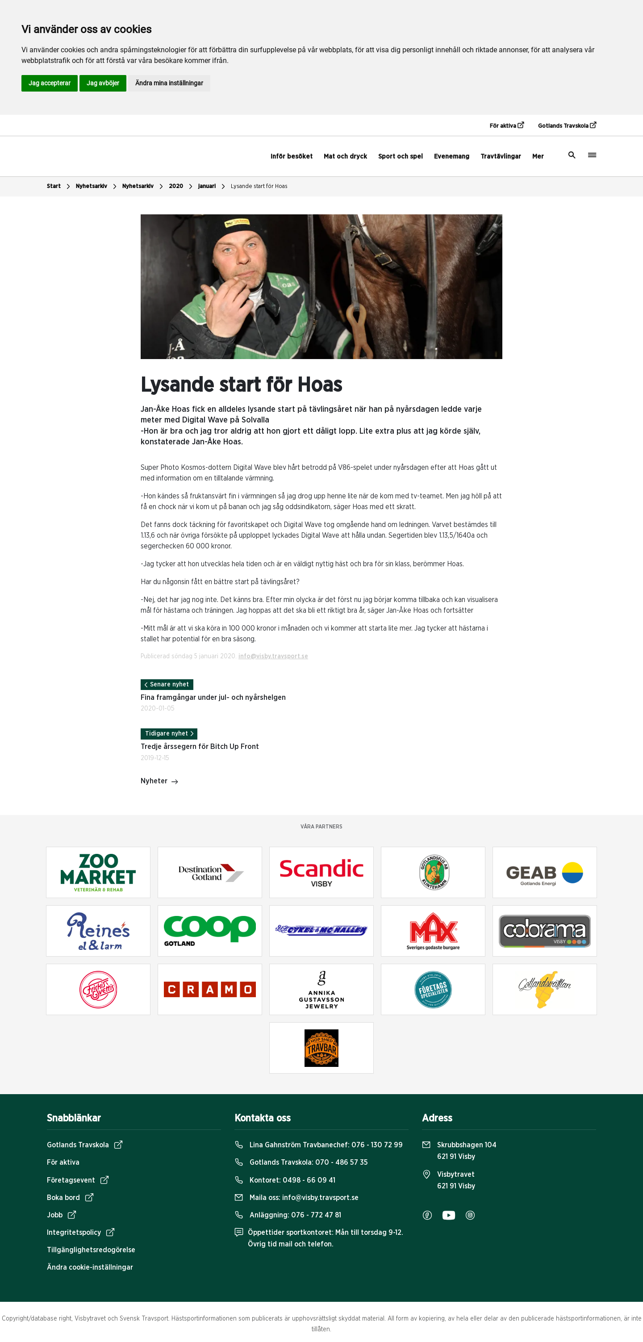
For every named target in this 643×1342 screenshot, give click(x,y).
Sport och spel (400, 156)
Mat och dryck (345, 156)
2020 (182, 187)
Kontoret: (284, 1180)
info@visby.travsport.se (273, 656)
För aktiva (507, 125)
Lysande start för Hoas (259, 186)
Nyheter (160, 782)
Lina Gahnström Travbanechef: (318, 1145)
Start (59, 187)
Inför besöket (292, 156)
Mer (538, 156)
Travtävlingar (500, 156)
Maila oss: (296, 1198)
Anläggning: (287, 1215)
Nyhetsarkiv (97, 187)
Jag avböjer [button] (103, 83)
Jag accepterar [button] (50, 83)
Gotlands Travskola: (301, 1162)
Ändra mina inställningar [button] (169, 83)
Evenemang (451, 156)
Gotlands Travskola (567, 125)
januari (212, 187)
